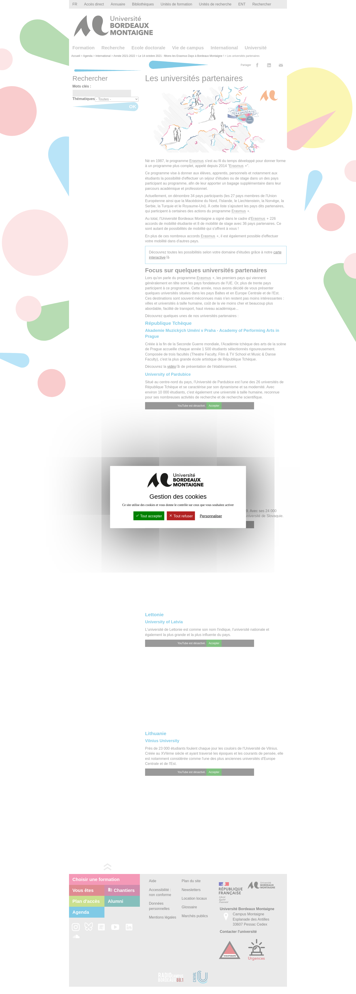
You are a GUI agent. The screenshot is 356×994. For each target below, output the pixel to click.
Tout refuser (181, 516)
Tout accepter (149, 516)
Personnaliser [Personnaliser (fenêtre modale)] (211, 516)
